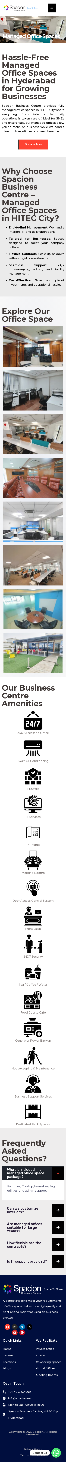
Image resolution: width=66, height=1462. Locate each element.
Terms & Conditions (33, 1455)
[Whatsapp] (56, 1453)
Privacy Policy (33, 1449)
